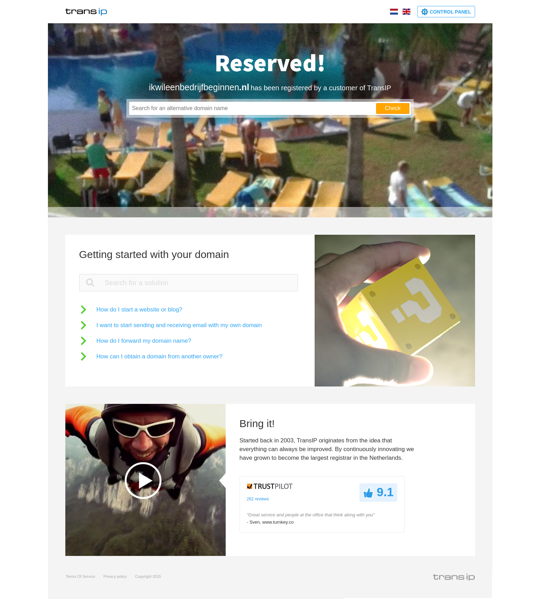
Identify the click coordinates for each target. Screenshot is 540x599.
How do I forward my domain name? (144, 341)
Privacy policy (115, 576)
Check (392, 108)
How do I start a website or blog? (140, 309)
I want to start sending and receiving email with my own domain (179, 325)
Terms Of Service (80, 576)
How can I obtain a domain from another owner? (160, 356)
